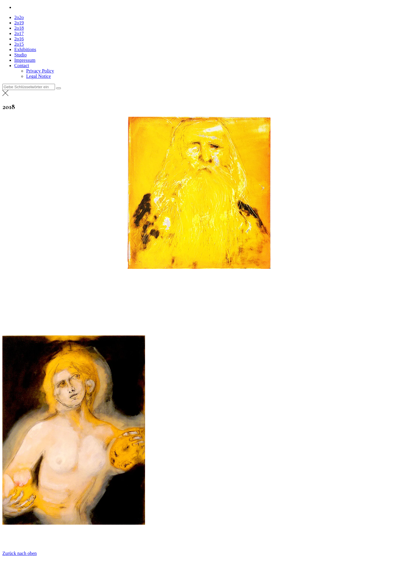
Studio (20, 54)
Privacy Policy (40, 70)
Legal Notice (38, 76)
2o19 (19, 22)
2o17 (19, 33)
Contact (21, 65)
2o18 (19, 28)
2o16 (19, 38)
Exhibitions (25, 49)
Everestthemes (55, 563)
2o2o (19, 17)
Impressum (24, 60)
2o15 (19, 44)
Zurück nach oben (19, 553)
